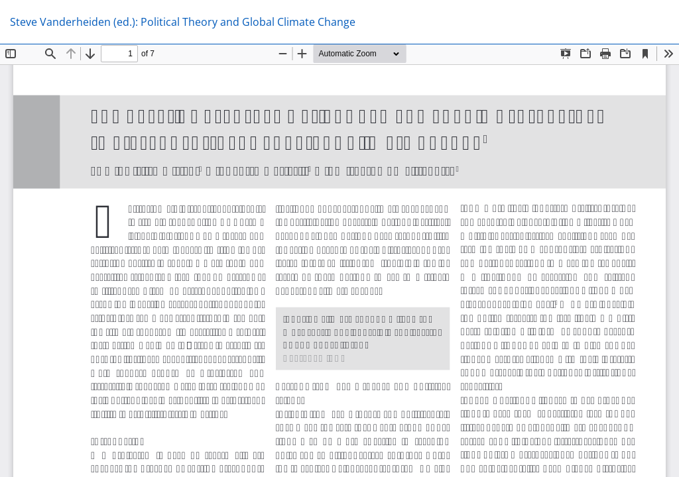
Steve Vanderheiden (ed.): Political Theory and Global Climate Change (182, 22)
